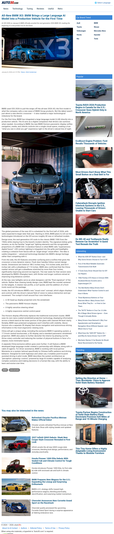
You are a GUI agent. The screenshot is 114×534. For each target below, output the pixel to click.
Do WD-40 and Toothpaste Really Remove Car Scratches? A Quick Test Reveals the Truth (92, 242)
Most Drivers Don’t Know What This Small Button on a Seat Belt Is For (93, 173)
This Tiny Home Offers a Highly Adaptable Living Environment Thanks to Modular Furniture (91, 450)
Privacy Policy (64, 528)
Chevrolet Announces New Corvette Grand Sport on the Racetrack (52, 501)
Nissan (96, 27)
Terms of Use (50, 528)
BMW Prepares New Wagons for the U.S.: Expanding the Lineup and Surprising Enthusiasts (51, 481)
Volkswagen (81, 31)
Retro (60, 8)
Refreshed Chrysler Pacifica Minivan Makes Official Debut (49, 418)
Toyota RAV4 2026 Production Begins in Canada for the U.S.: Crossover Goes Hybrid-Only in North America (91, 109)
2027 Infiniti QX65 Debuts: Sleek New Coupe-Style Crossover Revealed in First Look (51, 439)
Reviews (40, 8)
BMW (5, 370)
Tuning (30, 8)
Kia (78, 39)
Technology (17, 8)
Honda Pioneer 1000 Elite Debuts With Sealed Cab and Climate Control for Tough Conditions (52, 460)
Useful (51, 8)
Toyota (79, 27)
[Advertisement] (37, 91)
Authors (24, 528)
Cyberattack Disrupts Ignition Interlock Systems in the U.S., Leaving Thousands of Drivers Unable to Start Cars (90, 207)
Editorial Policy (36, 528)
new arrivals (14, 370)
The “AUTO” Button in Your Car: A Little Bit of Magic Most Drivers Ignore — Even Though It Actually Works (93, 313)
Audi (78, 23)
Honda (79, 35)
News (5, 8)
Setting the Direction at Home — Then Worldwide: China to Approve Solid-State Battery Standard (93, 380)
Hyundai (97, 35)
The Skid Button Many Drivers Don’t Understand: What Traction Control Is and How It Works (93, 291)
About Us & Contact (10, 528)
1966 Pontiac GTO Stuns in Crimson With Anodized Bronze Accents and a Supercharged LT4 (93, 281)
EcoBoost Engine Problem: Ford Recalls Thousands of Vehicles (91, 142)
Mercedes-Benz (100, 31)
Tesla (96, 39)
